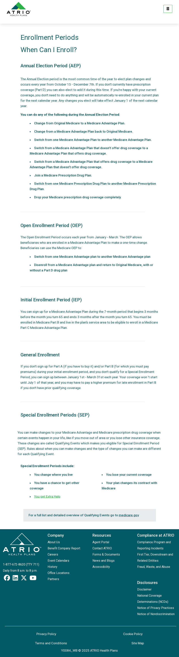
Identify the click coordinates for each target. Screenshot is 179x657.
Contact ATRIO (102, 548)
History (52, 567)
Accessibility (101, 567)
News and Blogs (103, 560)
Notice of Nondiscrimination (156, 614)
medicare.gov (129, 515)
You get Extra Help (47, 496)
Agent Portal (100, 542)
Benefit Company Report (64, 548)
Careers (53, 554)
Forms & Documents (106, 554)
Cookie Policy (133, 634)
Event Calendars (58, 560)
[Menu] (167, 9)
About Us (54, 542)
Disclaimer (144, 589)
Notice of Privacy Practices (155, 608)
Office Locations (58, 573)
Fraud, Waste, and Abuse (153, 567)
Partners (53, 579)
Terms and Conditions (51, 643)
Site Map (137, 643)
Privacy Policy (46, 634)
